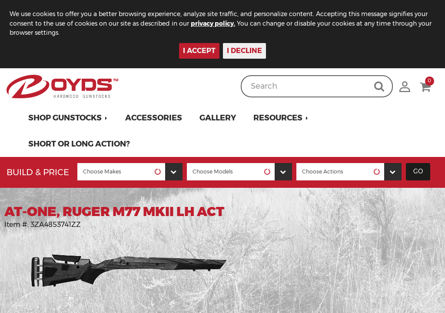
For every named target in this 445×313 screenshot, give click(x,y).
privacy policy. (213, 23)
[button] (68, 118)
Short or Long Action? (79, 144)
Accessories (153, 118)
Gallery (217, 118)
